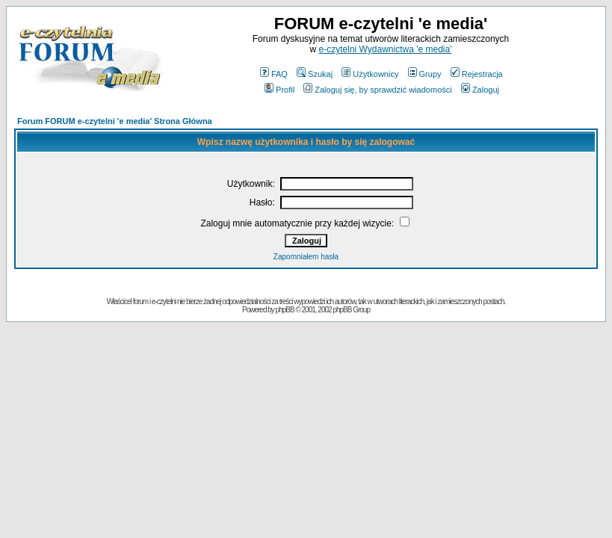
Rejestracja (477, 73)
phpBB (285, 310)
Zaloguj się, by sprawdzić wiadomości (377, 89)
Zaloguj (480, 89)
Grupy (425, 73)
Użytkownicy (369, 73)
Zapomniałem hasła (306, 257)
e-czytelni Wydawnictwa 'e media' (385, 49)
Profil (279, 89)
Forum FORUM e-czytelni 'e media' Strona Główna (114, 121)
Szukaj (315, 73)
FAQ (274, 73)
